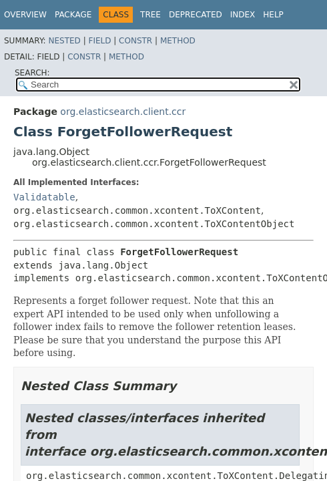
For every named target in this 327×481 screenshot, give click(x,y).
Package (73, 14)
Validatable (44, 197)
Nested (64, 40)
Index (243, 14)
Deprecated (195, 14)
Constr (135, 40)
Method (178, 40)
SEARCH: (32, 72)
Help (273, 14)
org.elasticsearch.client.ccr (123, 111)
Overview (25, 14)
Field (99, 40)
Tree (150, 14)
